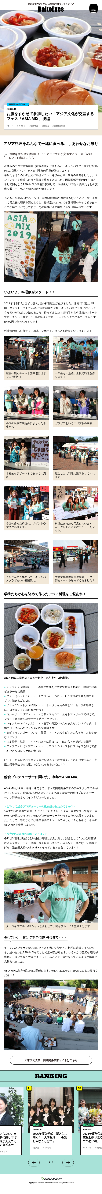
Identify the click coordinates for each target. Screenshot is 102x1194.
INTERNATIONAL (18, 104)
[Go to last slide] (34, 1162)
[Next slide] (68, 1162)
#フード (10, 126)
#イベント (21, 126)
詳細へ (51, 1121)
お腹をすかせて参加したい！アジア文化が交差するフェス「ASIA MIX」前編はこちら (51, 155)
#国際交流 (34, 126)
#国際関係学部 (59, 126)
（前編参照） (41, 166)
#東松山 (45, 126)
